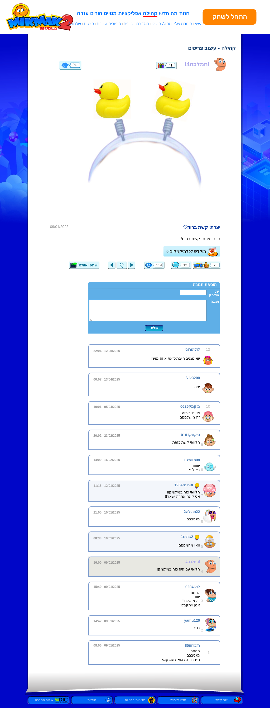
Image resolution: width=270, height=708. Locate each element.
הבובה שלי (183, 23)
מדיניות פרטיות (135, 700)
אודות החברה (48, 700)
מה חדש (168, 13)
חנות (184, 13)
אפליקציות (129, 13)
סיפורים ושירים (109, 23)
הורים (96, 13)
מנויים (110, 13)
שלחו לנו (73, 23)
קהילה (150, 13)
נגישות (92, 700)
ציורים (128, 23)
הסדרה (142, 23)
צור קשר (221, 700)
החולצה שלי (162, 23)
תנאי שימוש (178, 700)
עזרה (83, 13)
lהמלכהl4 (197, 64)
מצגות (89, 23)
